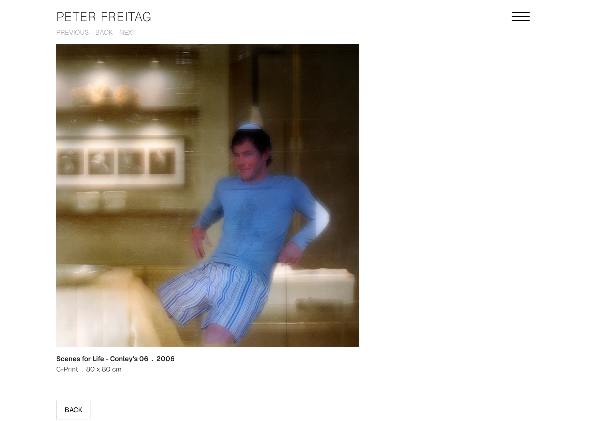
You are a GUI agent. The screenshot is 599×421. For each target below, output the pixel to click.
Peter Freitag (104, 16)
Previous (72, 32)
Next (127, 32)
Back (104, 32)
